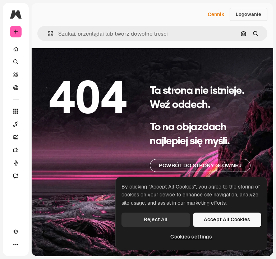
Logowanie (248, 14)
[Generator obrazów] (16, 137)
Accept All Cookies (227, 219)
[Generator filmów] (16, 150)
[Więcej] (16, 244)
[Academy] (16, 231)
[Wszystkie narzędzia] (16, 111)
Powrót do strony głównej (200, 165)
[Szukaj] (16, 62)
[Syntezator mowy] (16, 163)
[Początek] (16, 49)
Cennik (216, 14)
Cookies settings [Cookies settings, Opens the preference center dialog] (191, 236)
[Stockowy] (16, 75)
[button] (48, 33)
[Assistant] (16, 176)
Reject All (155, 219)
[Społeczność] (16, 88)
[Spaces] (16, 124)
